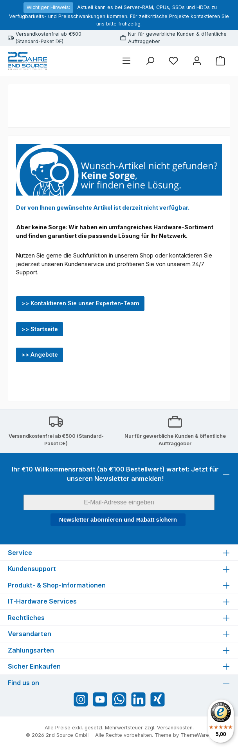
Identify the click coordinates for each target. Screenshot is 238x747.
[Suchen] (150, 61)
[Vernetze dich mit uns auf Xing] (157, 699)
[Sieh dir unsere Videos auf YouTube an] (100, 699)
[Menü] (126, 61)
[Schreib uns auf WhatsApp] (119, 699)
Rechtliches (26, 618)
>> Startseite (39, 329)
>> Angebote (39, 354)
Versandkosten (175, 728)
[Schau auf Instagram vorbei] (81, 699)
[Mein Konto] (197, 61)
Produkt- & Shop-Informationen (57, 585)
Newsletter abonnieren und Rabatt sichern (118, 519)
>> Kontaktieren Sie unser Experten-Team (80, 303)
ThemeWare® (196, 735)
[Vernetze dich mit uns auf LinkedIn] (138, 699)
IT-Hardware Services (42, 601)
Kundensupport (32, 569)
